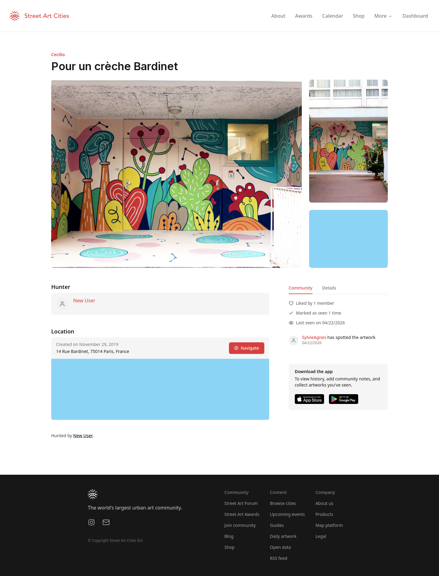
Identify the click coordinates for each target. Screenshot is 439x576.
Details (329, 288)
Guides (277, 525)
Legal (321, 536)
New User (84, 300)
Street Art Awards (241, 514)
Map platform (329, 525)
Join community (240, 525)
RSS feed (278, 558)
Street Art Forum (241, 503)
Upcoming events (287, 514)
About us (325, 503)
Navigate (246, 348)
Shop (229, 547)
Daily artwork (283, 536)
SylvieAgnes (314, 337)
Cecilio (58, 54)
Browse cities (283, 503)
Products (324, 514)
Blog (229, 536)
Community (300, 288)
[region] (348, 239)
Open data (280, 547)
